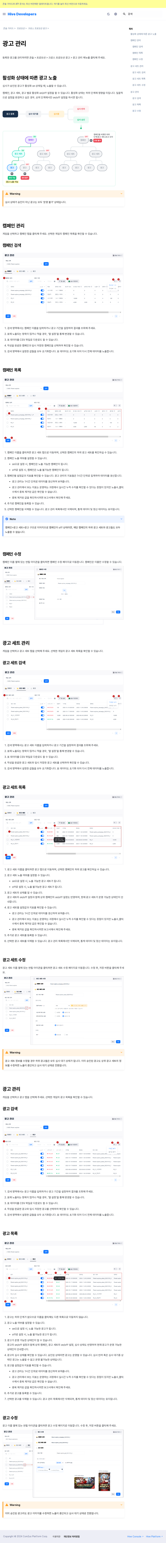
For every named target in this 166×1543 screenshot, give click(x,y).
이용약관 (56, 1536)
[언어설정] (115, 14)
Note (13, 519)
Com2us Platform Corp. (35, 1536)
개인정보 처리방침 (72, 1536)
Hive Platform (154, 1536)
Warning (15, 193)
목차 (131, 29)
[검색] (141, 14)
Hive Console (135, 1536)
